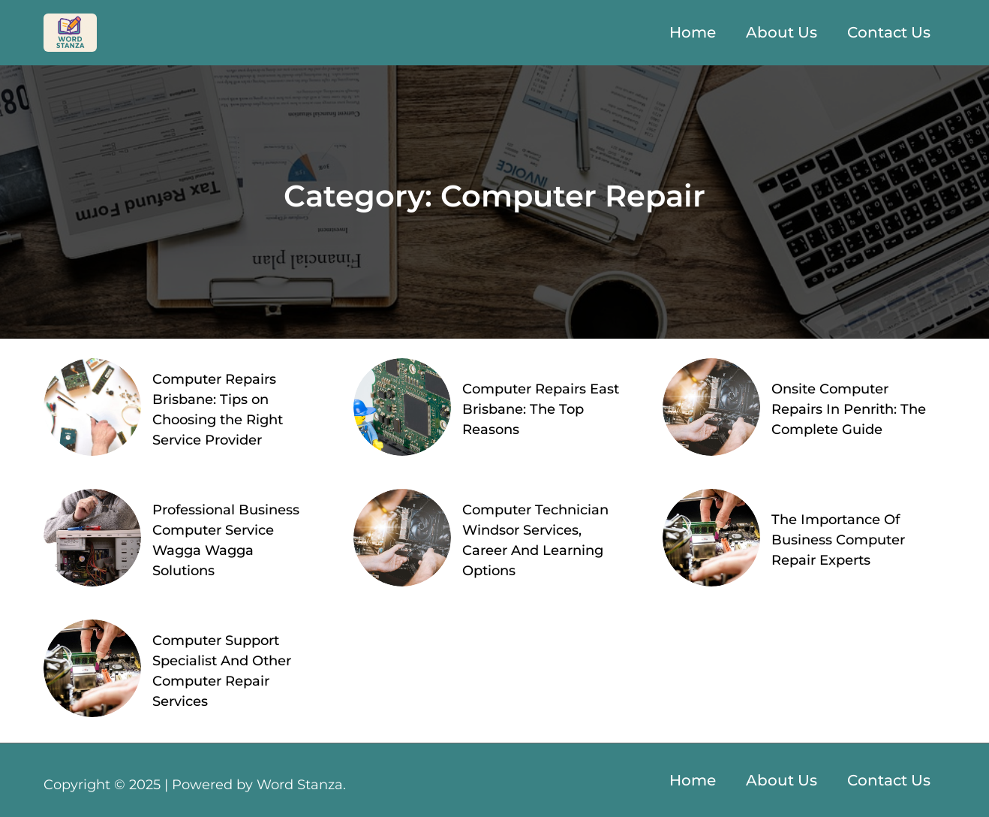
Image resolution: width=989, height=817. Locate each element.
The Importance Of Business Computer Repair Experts (838, 539)
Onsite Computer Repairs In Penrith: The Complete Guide (848, 409)
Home (692, 32)
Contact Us (888, 32)
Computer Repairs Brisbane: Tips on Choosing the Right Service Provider (217, 409)
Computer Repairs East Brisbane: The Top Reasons (540, 409)
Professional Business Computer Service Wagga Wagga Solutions (225, 540)
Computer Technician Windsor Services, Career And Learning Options (535, 540)
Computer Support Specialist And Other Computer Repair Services (221, 671)
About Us (781, 32)
